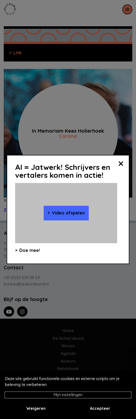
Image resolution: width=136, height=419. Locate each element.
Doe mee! (29, 250)
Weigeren (36, 408)
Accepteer (100, 408)
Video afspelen (68, 213)
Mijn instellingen (68, 394)
